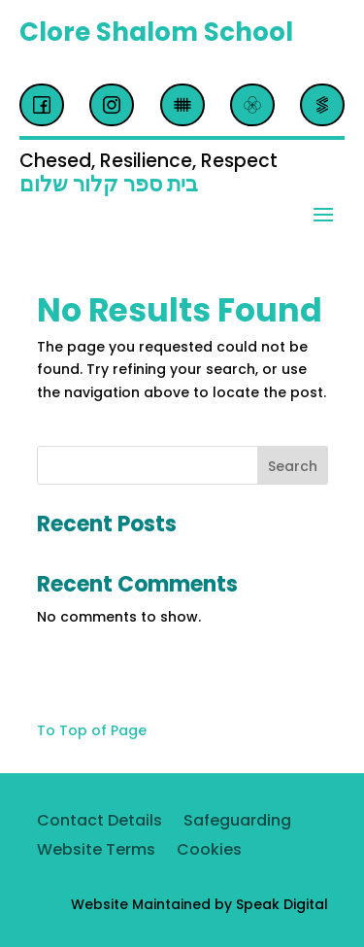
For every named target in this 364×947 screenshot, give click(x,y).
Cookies (209, 852)
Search (292, 466)
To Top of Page (92, 730)
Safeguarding (237, 822)
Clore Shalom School (156, 32)
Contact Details (99, 822)
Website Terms (96, 852)
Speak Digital (282, 904)
